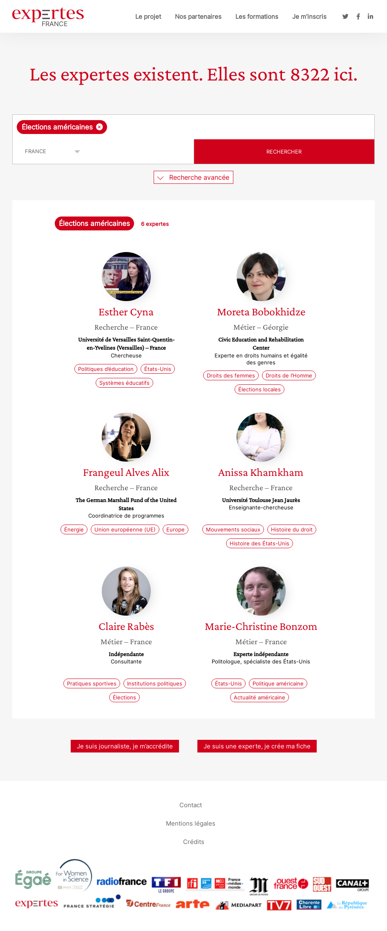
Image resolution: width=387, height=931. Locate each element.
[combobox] (193, 127)
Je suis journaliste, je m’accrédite (125, 746)
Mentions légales (190, 823)
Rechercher (284, 151)
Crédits (193, 841)
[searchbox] (174, 127)
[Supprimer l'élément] (99, 126)
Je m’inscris (309, 16)
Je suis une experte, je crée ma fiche (257, 746)
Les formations (256, 16)
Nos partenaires (198, 16)
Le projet (148, 16)
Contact (190, 804)
